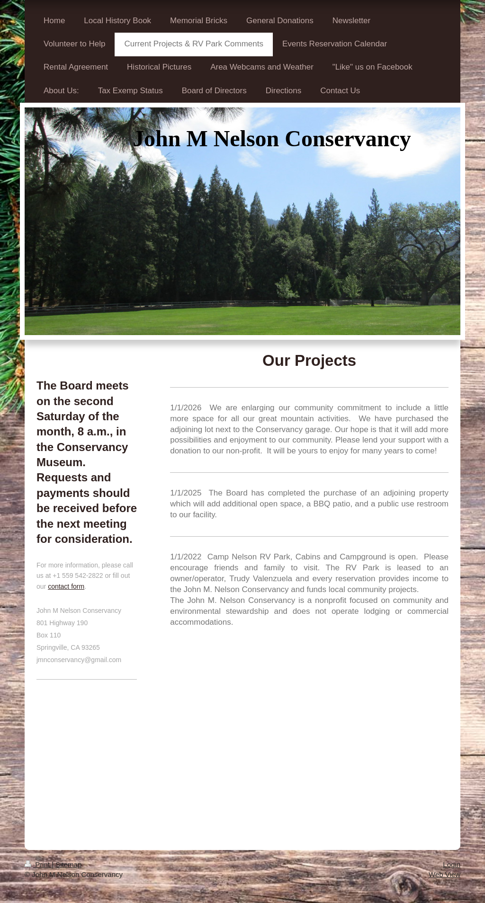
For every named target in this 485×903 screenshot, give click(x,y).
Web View (444, 874)
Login (451, 864)
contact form (66, 586)
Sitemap (68, 864)
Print (38, 864)
